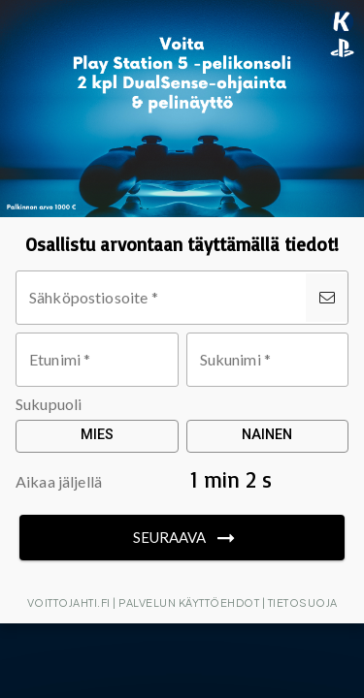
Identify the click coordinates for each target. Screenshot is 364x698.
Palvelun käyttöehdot (188, 602)
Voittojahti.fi (69, 602)
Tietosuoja (303, 602)
